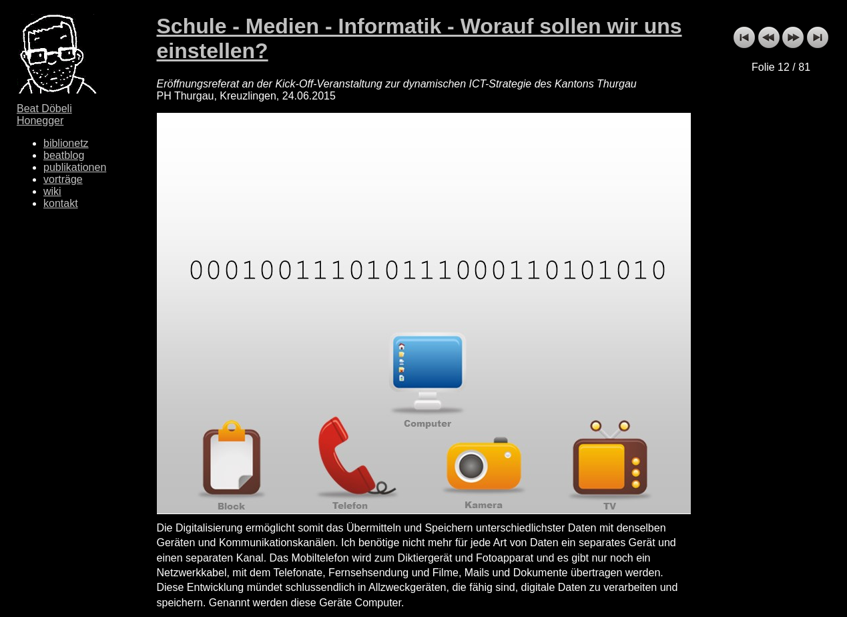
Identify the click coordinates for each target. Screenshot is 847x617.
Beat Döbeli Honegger (44, 114)
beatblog (63, 155)
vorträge (63, 179)
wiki (52, 191)
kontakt (60, 203)
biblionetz (66, 143)
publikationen (74, 167)
